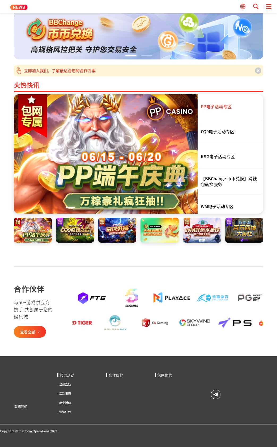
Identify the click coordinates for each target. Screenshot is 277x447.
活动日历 (64, 393)
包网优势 (163, 375)
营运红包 (64, 411)
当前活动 (64, 384)
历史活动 (64, 402)
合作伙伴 (114, 375)
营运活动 (65, 375)
